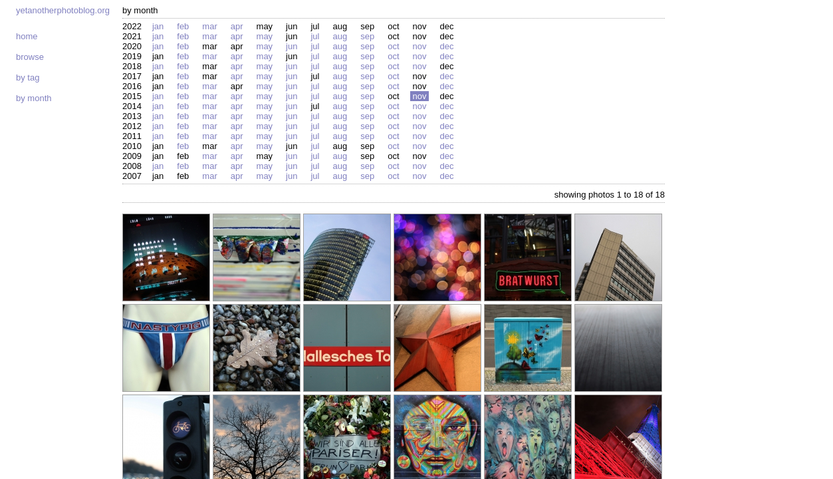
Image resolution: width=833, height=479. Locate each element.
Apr (237, 26)
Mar (209, 26)
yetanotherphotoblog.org (63, 10)
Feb (183, 26)
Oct (393, 46)
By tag (27, 77)
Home (27, 36)
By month (33, 98)
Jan (158, 26)
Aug (339, 36)
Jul (314, 36)
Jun (291, 46)
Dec (446, 46)
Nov (420, 46)
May (265, 36)
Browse (30, 57)
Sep (367, 36)
